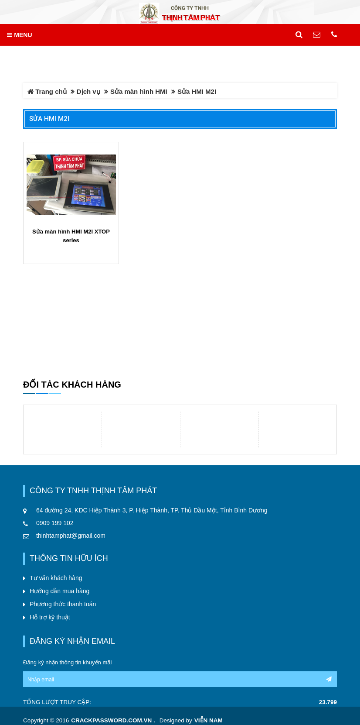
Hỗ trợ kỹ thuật (50, 617)
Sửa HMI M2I (49, 119)
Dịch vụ (88, 91)
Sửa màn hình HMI (138, 91)
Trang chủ (47, 91)
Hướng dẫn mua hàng (59, 591)
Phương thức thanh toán (63, 604)
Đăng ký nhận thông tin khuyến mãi (67, 662)
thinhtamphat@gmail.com (70, 535)
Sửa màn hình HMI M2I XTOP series (71, 236)
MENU (19, 34)
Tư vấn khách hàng (56, 577)
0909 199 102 (55, 522)
